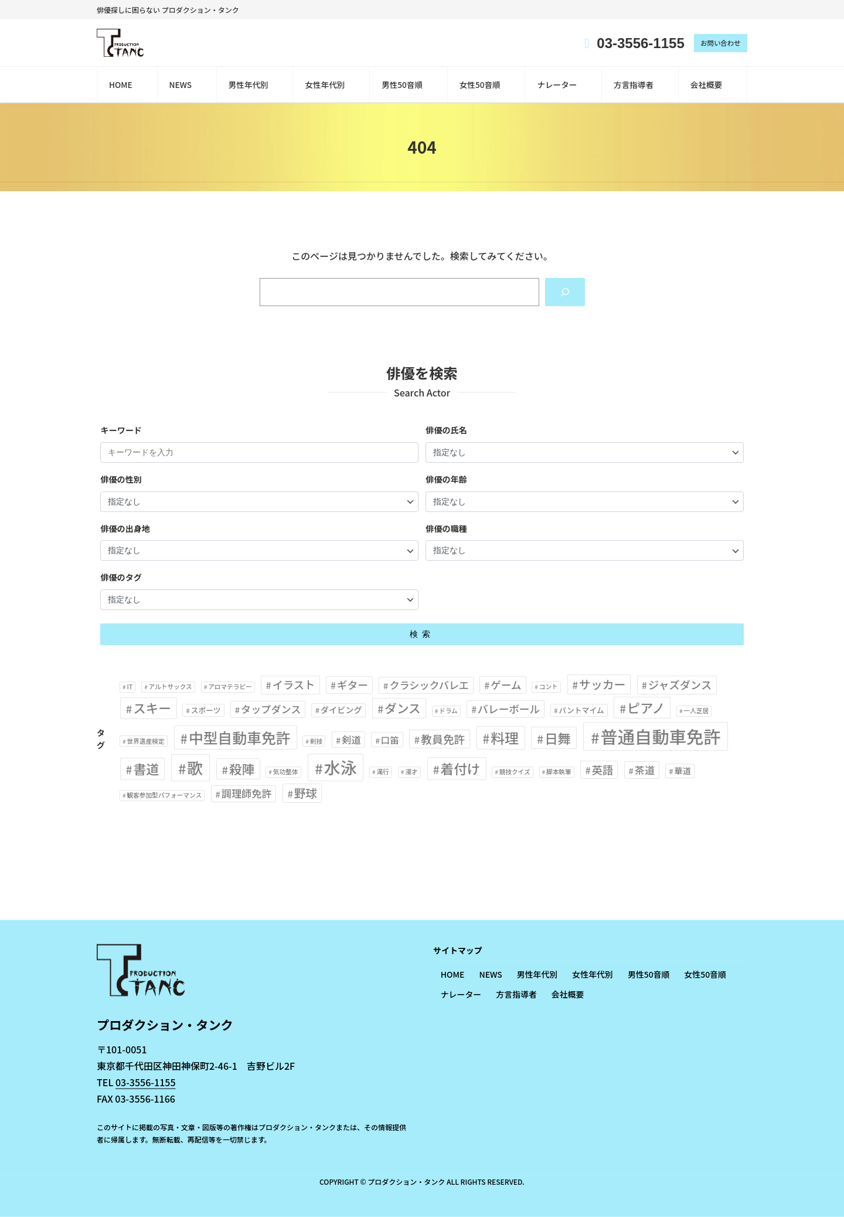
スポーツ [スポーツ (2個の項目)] (206, 711)
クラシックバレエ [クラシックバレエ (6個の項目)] (429, 685)
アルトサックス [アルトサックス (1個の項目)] (170, 687)
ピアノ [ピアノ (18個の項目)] (646, 708)
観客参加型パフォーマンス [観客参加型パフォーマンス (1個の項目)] (164, 796)
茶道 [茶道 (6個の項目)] (645, 770)
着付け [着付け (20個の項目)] (461, 769)
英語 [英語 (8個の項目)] (603, 770)
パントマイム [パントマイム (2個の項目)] (581, 711)
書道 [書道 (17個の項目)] (146, 769)
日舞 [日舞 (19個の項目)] (557, 738)
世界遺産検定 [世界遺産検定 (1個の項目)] (145, 741)
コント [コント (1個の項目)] (548, 687)
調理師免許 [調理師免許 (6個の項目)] (247, 794)
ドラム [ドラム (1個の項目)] (448, 711)
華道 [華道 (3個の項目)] (682, 771)
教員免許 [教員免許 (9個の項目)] (443, 739)
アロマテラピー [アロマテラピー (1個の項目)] (230, 687)
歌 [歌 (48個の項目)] (195, 768)
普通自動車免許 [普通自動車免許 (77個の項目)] (660, 736)
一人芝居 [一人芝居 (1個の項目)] (696, 711)
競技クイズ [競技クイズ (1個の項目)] (514, 772)
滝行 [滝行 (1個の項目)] (382, 772)
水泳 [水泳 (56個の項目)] (340, 767)
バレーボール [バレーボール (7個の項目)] (509, 709)
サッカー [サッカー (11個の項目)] (602, 684)
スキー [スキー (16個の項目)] (152, 709)
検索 (422, 635)
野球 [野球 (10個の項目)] (305, 794)
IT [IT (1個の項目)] (129, 687)
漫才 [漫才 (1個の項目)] (411, 772)
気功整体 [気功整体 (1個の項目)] (285, 772)
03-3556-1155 (145, 1082)
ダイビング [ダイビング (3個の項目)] (341, 711)
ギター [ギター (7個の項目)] (352, 685)
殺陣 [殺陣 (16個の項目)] (241, 769)
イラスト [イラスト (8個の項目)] (294, 685)
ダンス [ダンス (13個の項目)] (402, 709)
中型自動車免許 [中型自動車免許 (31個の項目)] (240, 737)
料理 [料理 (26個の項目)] (505, 738)
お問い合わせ (719, 43)
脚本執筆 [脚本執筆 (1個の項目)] (558, 772)
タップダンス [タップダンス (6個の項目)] (271, 710)
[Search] (564, 292)
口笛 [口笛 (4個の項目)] (390, 740)
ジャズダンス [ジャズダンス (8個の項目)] (680, 685)
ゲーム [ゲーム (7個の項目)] (506, 685)
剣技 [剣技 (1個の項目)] (316, 741)
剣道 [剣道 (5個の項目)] (351, 740)
